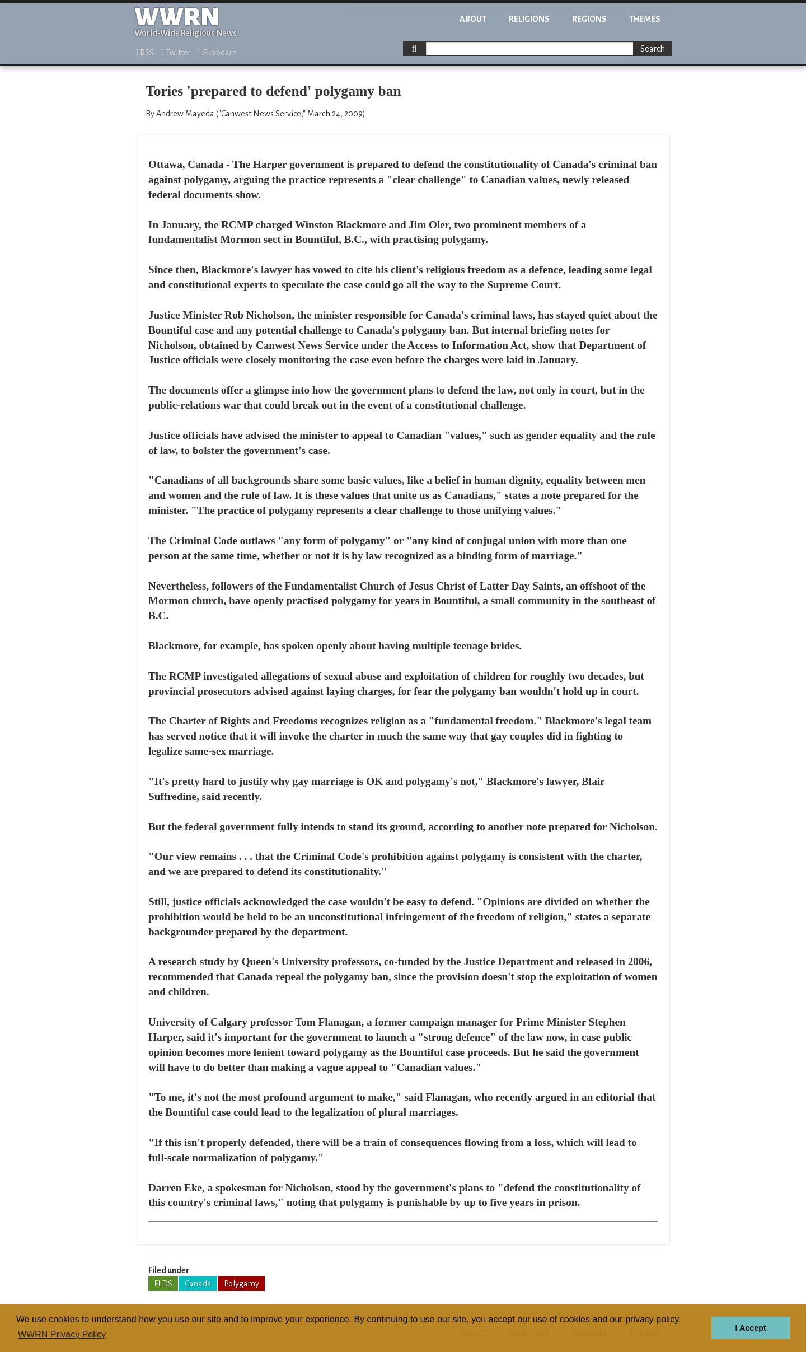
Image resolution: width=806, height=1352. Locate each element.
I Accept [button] (750, 1327)
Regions (589, 19)
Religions (529, 19)
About (473, 19)
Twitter (176, 52)
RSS (144, 52)
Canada (198, 1283)
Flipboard (217, 52)
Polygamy (241, 1283)
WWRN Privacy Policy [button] (62, 1334)
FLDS (163, 1283)
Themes (644, 19)
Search (652, 48)
